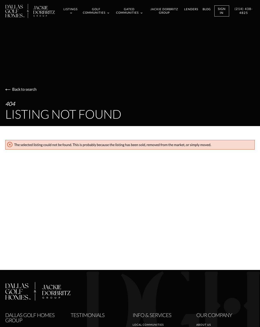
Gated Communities (129, 11)
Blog (207, 9)
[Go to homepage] (34, 11)
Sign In (222, 11)
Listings (70, 10)
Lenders (191, 9)
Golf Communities (96, 11)
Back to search (21, 89)
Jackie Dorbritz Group (164, 11)
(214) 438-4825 (244, 11)
